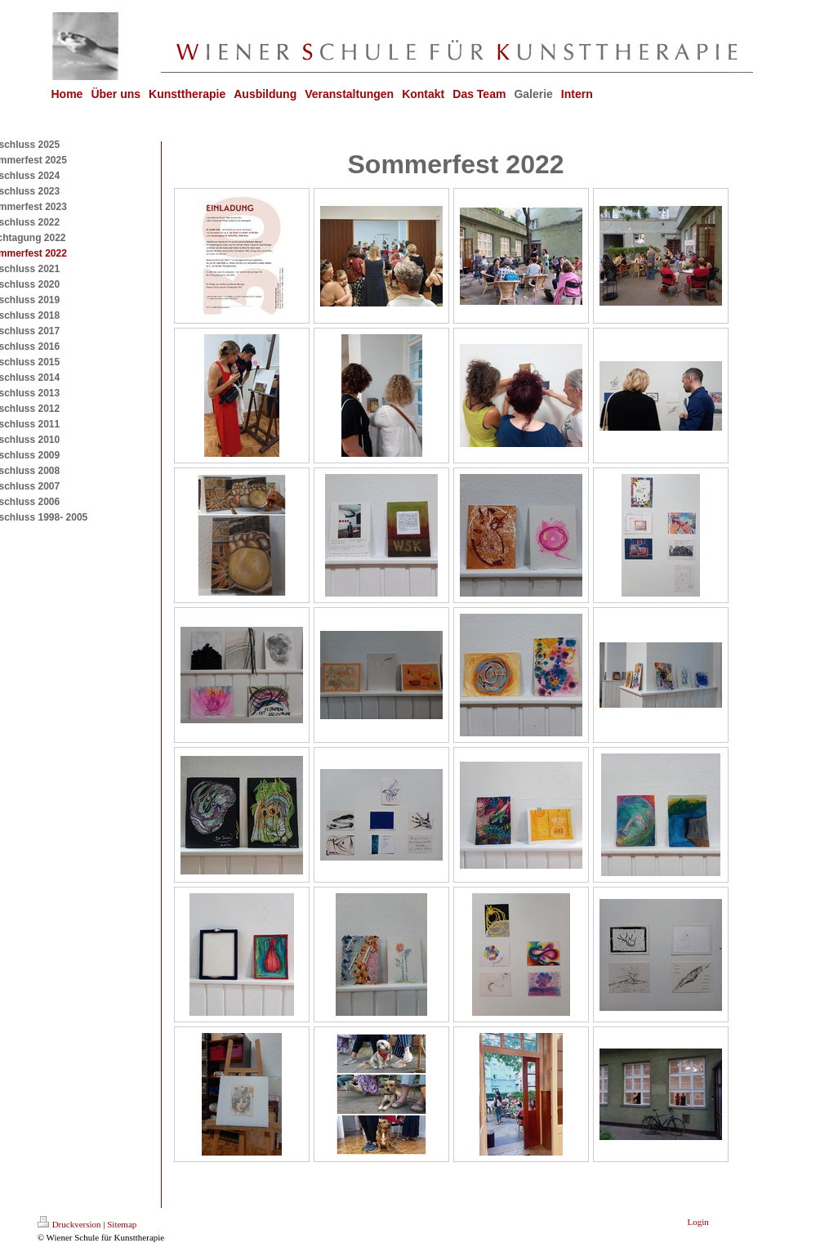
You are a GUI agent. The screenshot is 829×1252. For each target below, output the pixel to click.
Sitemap (121, 1224)
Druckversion (69, 1224)
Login (698, 1222)
